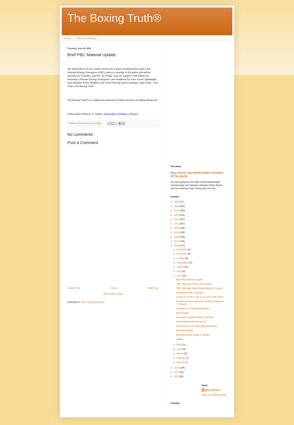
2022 (177, 219)
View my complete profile (214, 395)
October (181, 258)
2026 (177, 201)
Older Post (153, 288)
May (179, 344)
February (181, 358)
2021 (177, 223)
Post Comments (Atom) (92, 302)
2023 (177, 215)
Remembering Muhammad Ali (191, 321)
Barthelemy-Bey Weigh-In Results (193, 335)
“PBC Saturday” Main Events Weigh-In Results (199, 288)
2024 (177, 210)
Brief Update (182, 313)
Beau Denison (212, 390)
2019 (177, 232)
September (182, 262)
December (182, 249)
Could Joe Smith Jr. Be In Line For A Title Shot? (200, 297)
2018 (177, 237)
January (181, 362)
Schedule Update (184, 330)
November (182, 253)
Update (179, 339)
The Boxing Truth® (114, 18)
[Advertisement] (113, 256)
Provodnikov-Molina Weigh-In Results (195, 317)
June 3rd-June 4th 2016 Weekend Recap (196, 326)
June (179, 275)
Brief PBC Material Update (189, 279)
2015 (177, 367)
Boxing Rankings (87, 38)
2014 (177, 372)
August (180, 267)
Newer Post (74, 288)
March (180, 353)
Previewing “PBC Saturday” (189, 292)
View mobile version (113, 294)
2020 (177, 228)
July (179, 271)
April (179, 349)
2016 (177, 245)
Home (67, 38)
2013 (177, 376)
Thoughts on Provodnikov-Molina (192, 308)
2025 (177, 206)
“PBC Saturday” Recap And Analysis (194, 284)
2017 (177, 241)
